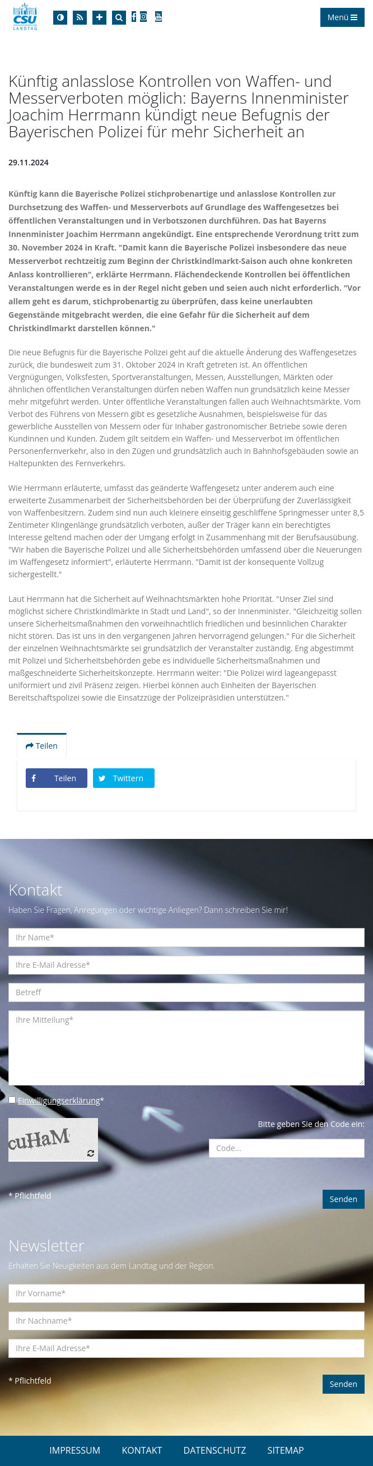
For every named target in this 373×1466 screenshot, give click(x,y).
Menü (342, 17)
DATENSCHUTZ (215, 1450)
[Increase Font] (99, 18)
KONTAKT (142, 1450)
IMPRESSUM (74, 1450)
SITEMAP (286, 1450)
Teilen (42, 745)
